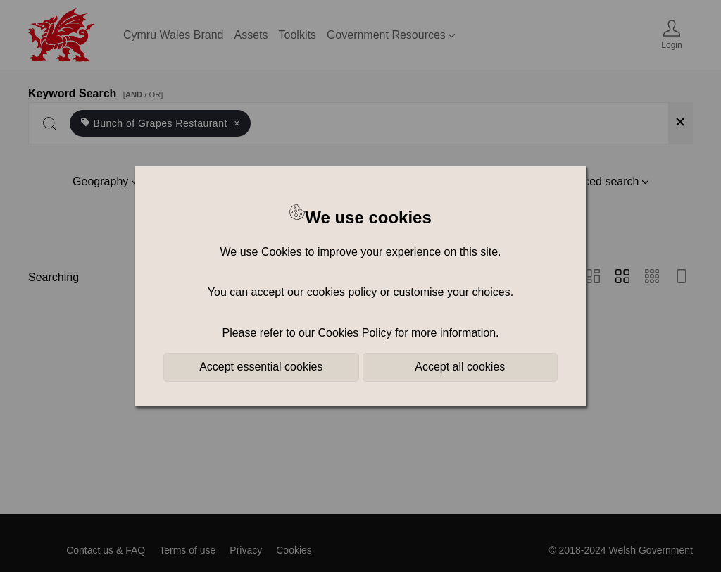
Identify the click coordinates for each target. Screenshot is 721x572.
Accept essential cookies (260, 367)
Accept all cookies (460, 367)
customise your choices (451, 292)
